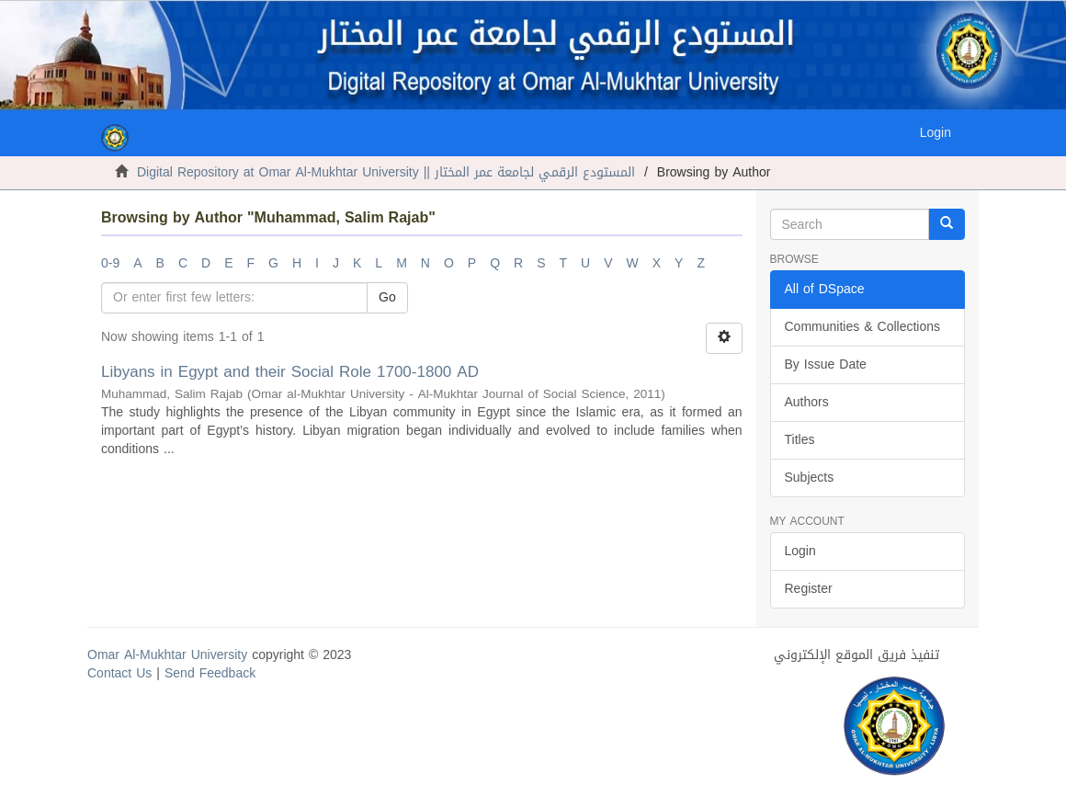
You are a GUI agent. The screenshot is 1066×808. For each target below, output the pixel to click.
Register (809, 588)
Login (800, 551)
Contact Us (119, 673)
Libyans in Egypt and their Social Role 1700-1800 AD (290, 371)
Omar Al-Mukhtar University (167, 655)
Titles (800, 439)
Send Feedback (209, 673)
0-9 (110, 263)
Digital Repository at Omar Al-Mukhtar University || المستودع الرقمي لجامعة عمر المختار (386, 172)
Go (387, 297)
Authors (807, 402)
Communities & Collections (863, 326)
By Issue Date (826, 364)
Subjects (809, 477)
